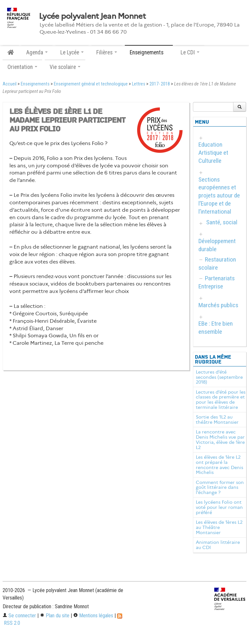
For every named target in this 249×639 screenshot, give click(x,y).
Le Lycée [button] (72, 52)
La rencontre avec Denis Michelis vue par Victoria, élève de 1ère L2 (220, 439)
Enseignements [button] (149, 52)
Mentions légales (93, 615)
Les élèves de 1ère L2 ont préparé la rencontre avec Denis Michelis (219, 464)
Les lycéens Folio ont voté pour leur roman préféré (219, 507)
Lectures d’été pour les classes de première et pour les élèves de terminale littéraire (220, 399)
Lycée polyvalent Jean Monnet (92, 16)
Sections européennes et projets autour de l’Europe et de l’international (219, 196)
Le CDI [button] (190, 52)
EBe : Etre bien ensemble (215, 327)
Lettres (138, 84)
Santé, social (221, 222)
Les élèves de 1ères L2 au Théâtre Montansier (219, 527)
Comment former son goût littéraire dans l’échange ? (220, 487)
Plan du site (54, 615)
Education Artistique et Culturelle (213, 152)
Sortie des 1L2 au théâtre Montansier (217, 419)
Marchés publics (218, 305)
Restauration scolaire (217, 263)
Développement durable (217, 245)
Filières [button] (106, 52)
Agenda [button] (37, 52)
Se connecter (19, 615)
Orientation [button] (22, 67)
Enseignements (35, 84)
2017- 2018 (159, 84)
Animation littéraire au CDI (218, 544)
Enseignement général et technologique (91, 84)
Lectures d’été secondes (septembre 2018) (219, 377)
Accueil (10, 84)
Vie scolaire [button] (65, 67)
